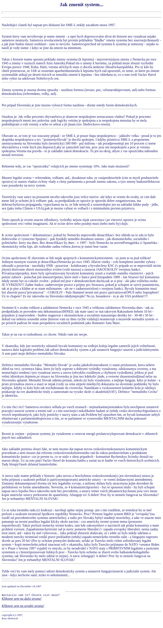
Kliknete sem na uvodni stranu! (23, 606)
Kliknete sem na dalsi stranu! (22, 599)
